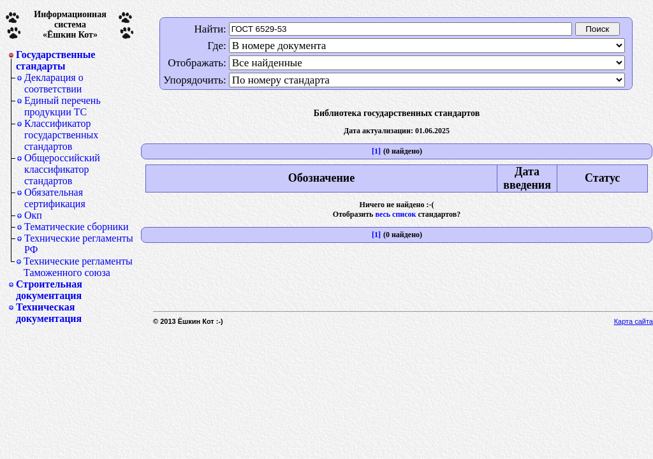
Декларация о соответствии (54, 83)
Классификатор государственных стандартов (61, 135)
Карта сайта (633, 321)
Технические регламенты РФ (78, 244)
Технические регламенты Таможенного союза (78, 267)
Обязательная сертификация (54, 198)
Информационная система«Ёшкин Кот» (70, 25)
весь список (395, 214)
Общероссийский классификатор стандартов (62, 169)
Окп (33, 215)
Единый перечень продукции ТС (62, 106)
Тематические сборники (76, 226)
